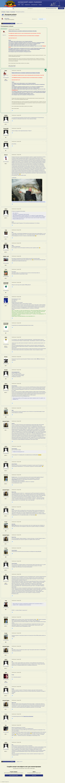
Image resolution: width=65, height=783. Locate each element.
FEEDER (5, 115)
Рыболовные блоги (34, 4)
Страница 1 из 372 (20, 23)
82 (6, 530)
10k (6, 681)
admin (14, 66)
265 (6, 265)
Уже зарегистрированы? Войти (51, 8)
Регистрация (61, 8)
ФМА (6, 337)
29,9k (6, 483)
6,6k (6, 278)
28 (6, 378)
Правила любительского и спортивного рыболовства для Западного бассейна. (26, 72)
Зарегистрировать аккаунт (13, 775)
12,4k (6, 346)
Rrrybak (6, 369)
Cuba (6, 230)
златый (6, 141)
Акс (6, 574)
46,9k (6, 252)
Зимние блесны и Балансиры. (28, 716)
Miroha (5, 356)
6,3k (6, 79)
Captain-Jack (6, 256)
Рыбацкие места (27, 4)
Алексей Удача (6, 421)
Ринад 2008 (5, 128)
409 (6, 365)
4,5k (6, 163)
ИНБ (6, 672)
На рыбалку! (12, 19)
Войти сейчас (34, 775)
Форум (22, 4)
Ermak (6, 408)
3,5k (6, 124)
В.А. (6, 725)
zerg (6, 600)
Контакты (40, 4)
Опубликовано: (16, 70)
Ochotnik (6, 296)
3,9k (6, 583)
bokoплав (6, 474)
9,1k (6, 734)
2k (6, 609)
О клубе (19, 4)
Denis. (8, 18)
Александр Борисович (5, 283)
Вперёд (12, 23)
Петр (6, 269)
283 (6, 305)
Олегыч (6, 154)
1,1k (6, 430)
